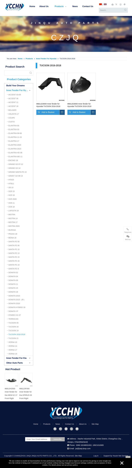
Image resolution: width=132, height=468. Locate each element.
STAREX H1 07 (14, 315)
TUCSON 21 (13, 338)
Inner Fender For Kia (16, 358)
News (57, 424)
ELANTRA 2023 (14, 149)
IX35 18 (11, 207)
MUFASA (12, 230)
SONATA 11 (13, 284)
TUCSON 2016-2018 (16, 334)
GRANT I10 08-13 (15, 176)
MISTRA (11, 215)
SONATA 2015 (14, 296)
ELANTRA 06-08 (15, 133)
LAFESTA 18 (13, 211)
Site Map (95, 424)
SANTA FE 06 (13, 245)
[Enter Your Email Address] (40, 439)
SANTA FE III (13, 269)
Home (35, 424)
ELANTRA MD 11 (15, 156)
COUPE (11, 118)
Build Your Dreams (15, 85)
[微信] (124, 4)
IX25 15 (11, 191)
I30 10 (10, 187)
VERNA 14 (12, 346)
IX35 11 (11, 203)
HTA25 (11, 180)
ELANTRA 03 (13, 129)
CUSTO (11, 122)
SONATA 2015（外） (16, 300)
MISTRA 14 (13, 218)
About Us (82, 424)
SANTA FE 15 (13, 257)
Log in (95, 456)
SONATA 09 (13, 280)
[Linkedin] (66, 428)
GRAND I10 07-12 (15, 164)
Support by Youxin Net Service (116, 456)
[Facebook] (112, 4)
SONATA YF (13, 311)
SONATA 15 (13, 288)
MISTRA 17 (13, 222)
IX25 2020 (12, 199)
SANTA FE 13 (13, 253)
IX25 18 (11, 195)
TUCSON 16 (13, 327)
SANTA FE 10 (13, 249)
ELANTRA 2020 (14, 145)
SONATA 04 (13, 276)
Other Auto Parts (14, 363)
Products (46, 424)
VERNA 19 (12, 354)
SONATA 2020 (14, 303)
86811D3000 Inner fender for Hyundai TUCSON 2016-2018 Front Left (48, 105)
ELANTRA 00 (13, 126)
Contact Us (69, 424)
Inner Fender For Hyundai (18, 90)
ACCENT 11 (13, 102)
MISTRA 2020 (14, 226)
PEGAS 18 (12, 234)
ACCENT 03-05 (14, 95)
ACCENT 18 (13, 106)
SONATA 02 (13, 273)
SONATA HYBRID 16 (16, 307)
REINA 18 (12, 238)
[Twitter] (116, 4)
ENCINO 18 (13, 160)
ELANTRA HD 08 (15, 153)
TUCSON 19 (13, 331)
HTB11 (11, 184)
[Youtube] (77, 428)
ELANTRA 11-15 (15, 137)
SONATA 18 (13, 292)
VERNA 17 (12, 350)
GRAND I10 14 (14, 168)
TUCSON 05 (13, 323)
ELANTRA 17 (13, 141)
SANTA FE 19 (13, 265)
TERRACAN (13, 319)
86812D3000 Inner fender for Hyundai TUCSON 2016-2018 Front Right (79, 105)
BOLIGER (12, 110)
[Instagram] (120, 4)
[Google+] (60, 428)
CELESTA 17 (13, 114)
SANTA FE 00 (13, 242)
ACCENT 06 (13, 98)
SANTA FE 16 (13, 261)
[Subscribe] (57, 439)
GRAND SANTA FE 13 (17, 172)
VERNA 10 (12, 342)
